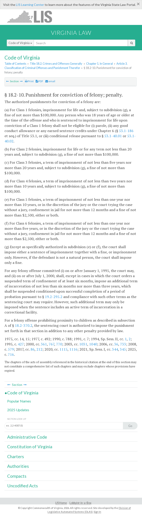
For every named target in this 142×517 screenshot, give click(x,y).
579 (11, 349)
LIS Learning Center (30, 5)
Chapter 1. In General (99, 63)
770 (59, 344)
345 (123, 349)
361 (44, 344)
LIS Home (61, 503)
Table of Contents (15, 63)
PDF (39, 81)
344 (115, 349)
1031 (83, 344)
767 (51, 344)
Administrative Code (27, 437)
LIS (32, 16)
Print (29, 81)
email (50, 81)
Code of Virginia (20, 43)
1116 (73, 349)
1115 (63, 349)
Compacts (16, 476)
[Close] (138, 4)
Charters (15, 456)
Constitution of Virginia (29, 446)
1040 (93, 344)
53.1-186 (126, 130)
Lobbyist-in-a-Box (80, 503)
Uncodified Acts (22, 485)
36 (116, 344)
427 (21, 344)
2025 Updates (18, 410)
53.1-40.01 (113, 135)
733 (123, 344)
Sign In (97, 511)
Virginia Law (71, 32)
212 (39, 349)
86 (33, 349)
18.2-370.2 (23, 325)
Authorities (18, 466)
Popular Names (19, 401)
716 (11, 354)
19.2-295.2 (53, 296)
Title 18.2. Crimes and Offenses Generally (56, 63)
